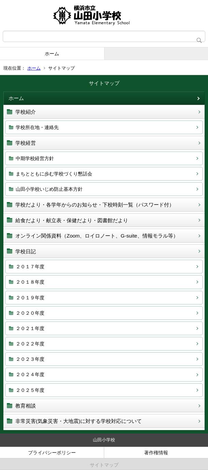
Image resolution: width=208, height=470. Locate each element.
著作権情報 (156, 452)
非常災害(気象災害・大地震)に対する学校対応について (78, 421)
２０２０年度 (30, 313)
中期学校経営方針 (35, 158)
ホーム (52, 53)
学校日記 (25, 251)
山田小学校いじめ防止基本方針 (49, 189)
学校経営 (25, 143)
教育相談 (25, 406)
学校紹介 (25, 112)
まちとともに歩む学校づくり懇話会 (54, 173)
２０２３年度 (30, 359)
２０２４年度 (30, 374)
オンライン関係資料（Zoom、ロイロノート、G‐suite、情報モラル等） (96, 236)
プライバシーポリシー (52, 452)
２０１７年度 (30, 266)
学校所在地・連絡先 (37, 127)
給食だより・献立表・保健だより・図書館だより (71, 220)
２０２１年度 (30, 328)
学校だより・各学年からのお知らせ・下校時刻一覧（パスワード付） (94, 205)
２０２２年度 (30, 343)
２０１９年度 (30, 297)
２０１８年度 (30, 282)
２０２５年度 (30, 390)
